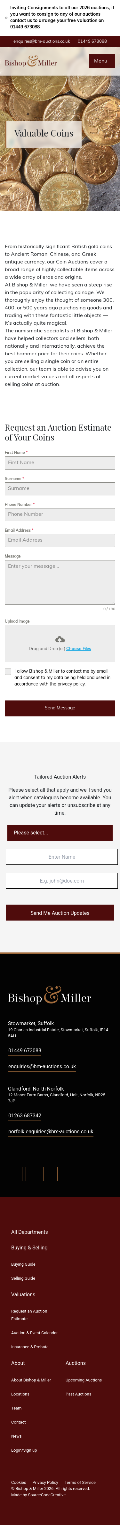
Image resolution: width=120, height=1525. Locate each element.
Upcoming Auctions (84, 1380)
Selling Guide (23, 1278)
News (16, 1436)
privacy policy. (71, 684)
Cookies (18, 1482)
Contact (18, 1422)
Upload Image (17, 622)
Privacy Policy (45, 1482)
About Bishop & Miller (31, 1380)
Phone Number (20, 505)
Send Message (60, 708)
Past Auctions (79, 1394)
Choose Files (78, 649)
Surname (14, 479)
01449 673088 (92, 42)
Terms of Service (80, 1482)
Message (13, 557)
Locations (20, 1394)
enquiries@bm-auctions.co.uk (41, 42)
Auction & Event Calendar (34, 1332)
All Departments (29, 1232)
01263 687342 (24, 1116)
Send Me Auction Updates (60, 913)
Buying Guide (23, 1264)
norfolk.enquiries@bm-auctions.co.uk (50, 1132)
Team (16, 1408)
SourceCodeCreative (47, 1494)
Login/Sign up (24, 1450)
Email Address (19, 531)
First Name (16, 453)
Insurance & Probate (30, 1346)
